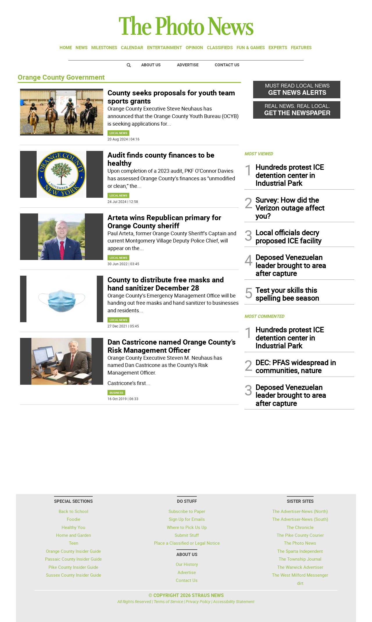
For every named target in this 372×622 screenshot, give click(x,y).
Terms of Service (168, 601)
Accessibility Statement (234, 601)
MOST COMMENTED (264, 316)
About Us (151, 64)
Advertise (187, 64)
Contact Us (227, 64)
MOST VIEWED (258, 153)
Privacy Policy (198, 601)
